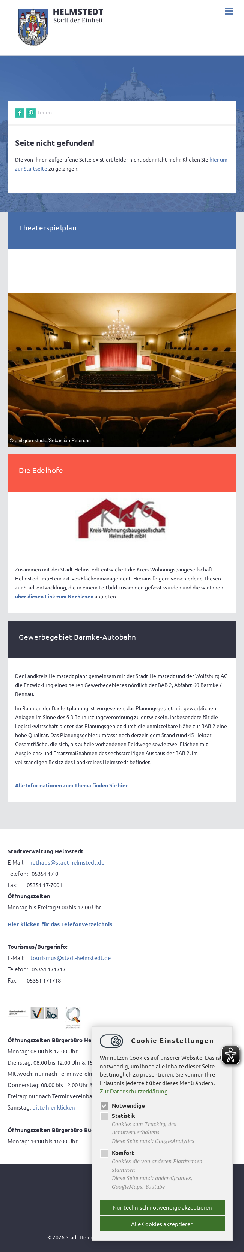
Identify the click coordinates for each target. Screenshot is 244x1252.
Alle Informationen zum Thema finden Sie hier (71, 785)
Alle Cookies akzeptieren (162, 1223)
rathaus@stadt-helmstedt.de (67, 862)
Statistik (117, 1115)
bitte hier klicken (53, 1107)
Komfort (117, 1152)
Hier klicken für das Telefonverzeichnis (60, 924)
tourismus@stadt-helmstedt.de (70, 957)
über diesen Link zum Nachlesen (54, 596)
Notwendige (122, 1105)
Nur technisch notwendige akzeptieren (162, 1207)
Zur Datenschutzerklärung (134, 1091)
